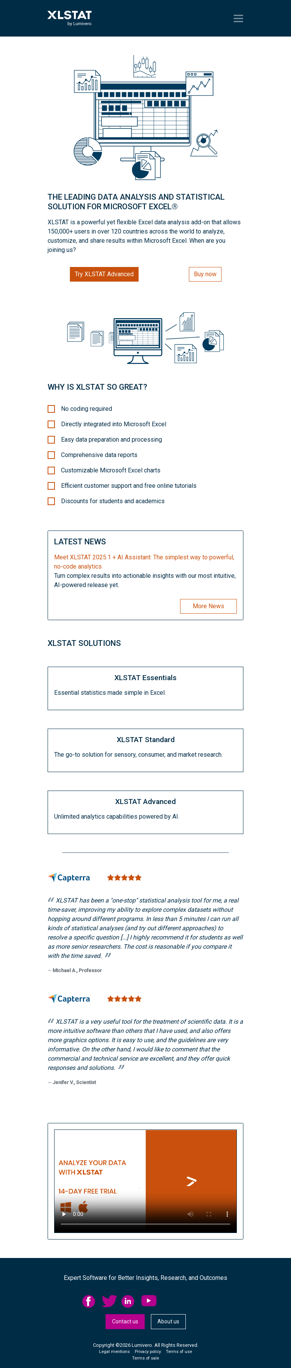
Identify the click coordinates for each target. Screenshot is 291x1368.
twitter (109, 1301)
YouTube (149, 1301)
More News (208, 606)
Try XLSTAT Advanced (104, 274)
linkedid (129, 1301)
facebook (90, 1301)
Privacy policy (148, 1351)
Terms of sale (145, 1358)
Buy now (205, 274)
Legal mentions (114, 1351)
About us (168, 1321)
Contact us (125, 1321)
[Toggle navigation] (238, 18)
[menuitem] (92, 1301)
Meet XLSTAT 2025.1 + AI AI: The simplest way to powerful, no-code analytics (144, 562)
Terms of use (179, 1351)
